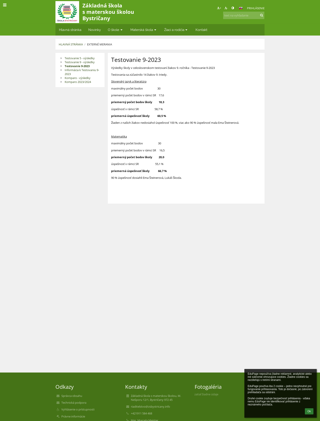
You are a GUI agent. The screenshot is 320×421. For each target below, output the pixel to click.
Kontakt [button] (201, 30)
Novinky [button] (94, 30)
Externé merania (99, 44)
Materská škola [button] (143, 30)
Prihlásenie (256, 8)
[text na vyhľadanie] (244, 15)
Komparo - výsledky (78, 78)
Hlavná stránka (71, 44)
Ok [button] (309, 411)
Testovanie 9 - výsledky (80, 62)
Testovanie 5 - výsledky (80, 58)
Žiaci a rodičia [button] (176, 30)
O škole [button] (115, 30)
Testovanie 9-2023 (77, 66)
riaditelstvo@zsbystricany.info (150, 406)
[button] (240, 8)
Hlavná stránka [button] (70, 30)
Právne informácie (73, 416)
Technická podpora (73, 403)
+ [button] (219, 8)
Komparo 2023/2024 (78, 82)
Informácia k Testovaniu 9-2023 (82, 72)
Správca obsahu (71, 396)
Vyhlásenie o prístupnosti (77, 409)
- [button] (226, 8)
